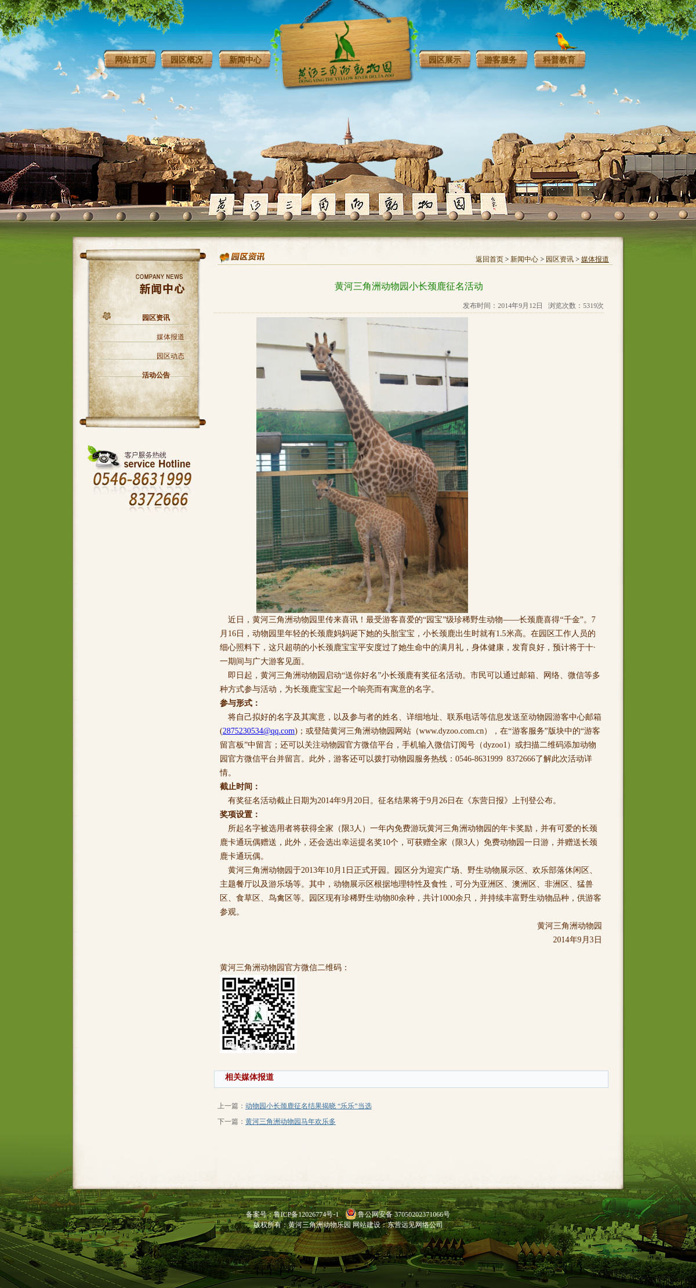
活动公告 (156, 375)
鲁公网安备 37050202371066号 (404, 1214)
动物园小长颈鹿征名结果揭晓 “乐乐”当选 (308, 1106)
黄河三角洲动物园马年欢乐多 (290, 1122)
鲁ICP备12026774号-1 (306, 1214)
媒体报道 (170, 337)
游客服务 (500, 60)
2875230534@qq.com (259, 731)
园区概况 (187, 60)
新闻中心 (245, 60)
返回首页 (489, 259)
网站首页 (131, 60)
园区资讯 (156, 318)
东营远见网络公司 (415, 1225)
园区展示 (445, 60)
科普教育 (559, 60)
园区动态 (170, 356)
